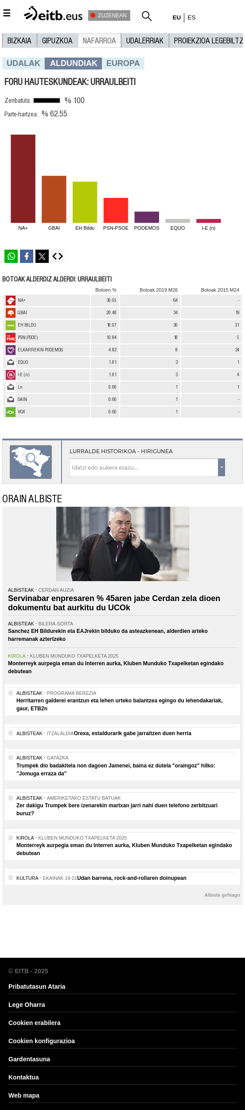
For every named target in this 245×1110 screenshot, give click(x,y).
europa (123, 63)
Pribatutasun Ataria (37, 986)
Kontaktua (23, 1077)
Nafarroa (99, 41)
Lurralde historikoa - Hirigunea (121, 451)
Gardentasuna (29, 1059)
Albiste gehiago (222, 895)
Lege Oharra (26, 1004)
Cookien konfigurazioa (41, 1040)
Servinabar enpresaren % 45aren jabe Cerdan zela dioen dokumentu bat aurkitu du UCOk (114, 603)
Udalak (23, 63)
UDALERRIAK (144, 41)
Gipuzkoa (57, 41)
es (191, 17)
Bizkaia (19, 41)
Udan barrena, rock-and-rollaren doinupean (132, 878)
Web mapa (23, 1095)
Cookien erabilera (34, 1022)
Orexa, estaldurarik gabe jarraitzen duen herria (132, 733)
